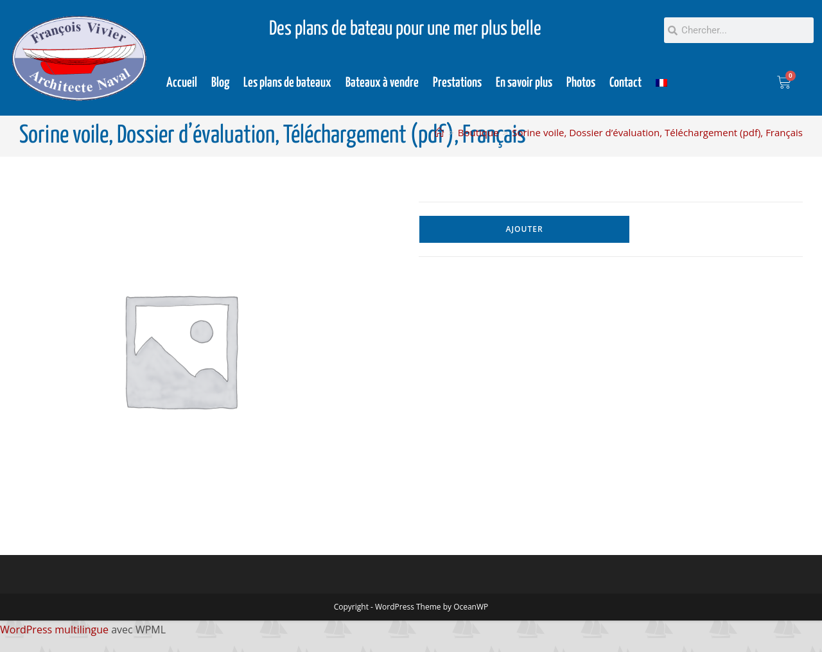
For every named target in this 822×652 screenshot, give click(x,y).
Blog (220, 82)
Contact (625, 82)
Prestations (457, 82)
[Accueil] (439, 132)
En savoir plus (524, 82)
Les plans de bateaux (287, 82)
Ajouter (524, 229)
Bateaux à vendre (382, 82)
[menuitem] (661, 82)
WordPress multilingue (54, 629)
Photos (580, 82)
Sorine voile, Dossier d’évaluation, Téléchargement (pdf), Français (657, 132)
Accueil (181, 82)
